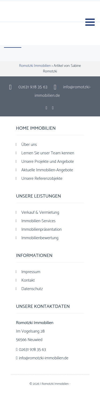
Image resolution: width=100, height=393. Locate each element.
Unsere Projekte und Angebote (47, 161)
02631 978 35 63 (32, 87)
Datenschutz (32, 288)
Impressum (30, 272)
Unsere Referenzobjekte (41, 178)
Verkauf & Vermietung (40, 212)
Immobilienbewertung (39, 238)
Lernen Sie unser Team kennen (47, 153)
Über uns (29, 144)
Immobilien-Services (38, 221)
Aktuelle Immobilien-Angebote (47, 170)
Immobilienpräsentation (41, 229)
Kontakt (28, 280)
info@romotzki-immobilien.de (44, 358)
